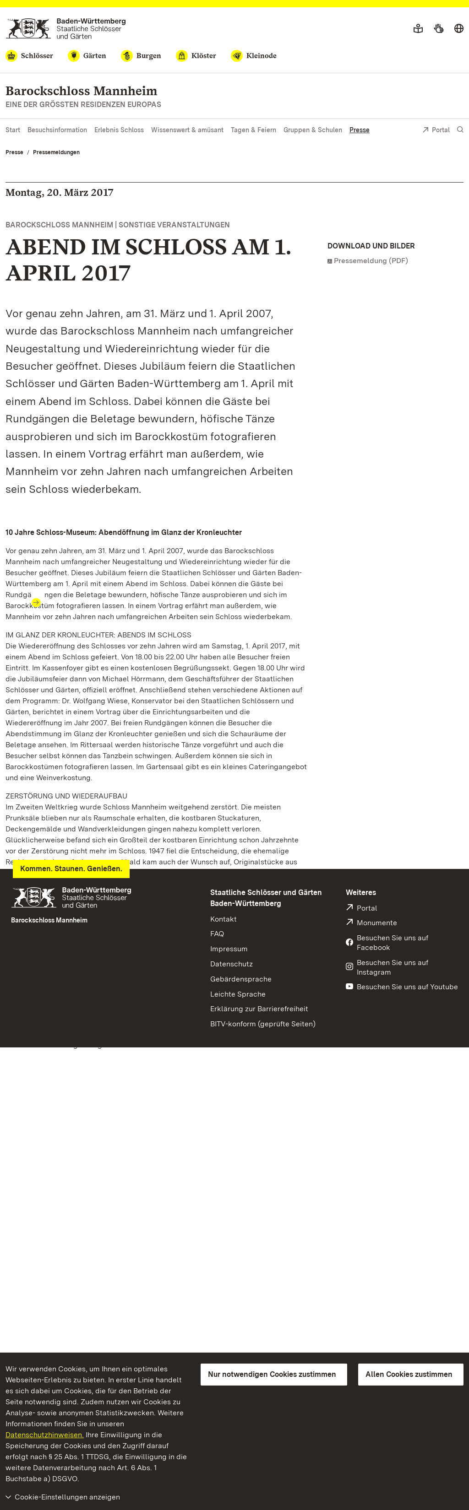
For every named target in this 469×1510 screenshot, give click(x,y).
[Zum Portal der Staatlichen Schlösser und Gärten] (65, 28)
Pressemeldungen (56, 152)
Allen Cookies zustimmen (409, 1374)
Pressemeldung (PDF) (371, 260)
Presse (359, 130)
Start (12, 130)
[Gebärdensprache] (438, 29)
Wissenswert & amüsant (187, 130)
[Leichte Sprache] (418, 29)
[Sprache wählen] (459, 29)
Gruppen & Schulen (313, 130)
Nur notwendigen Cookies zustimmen (272, 1374)
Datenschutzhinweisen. (44, 1434)
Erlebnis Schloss (119, 130)
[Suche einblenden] (460, 129)
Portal (436, 130)
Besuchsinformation (57, 130)
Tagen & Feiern (253, 130)
